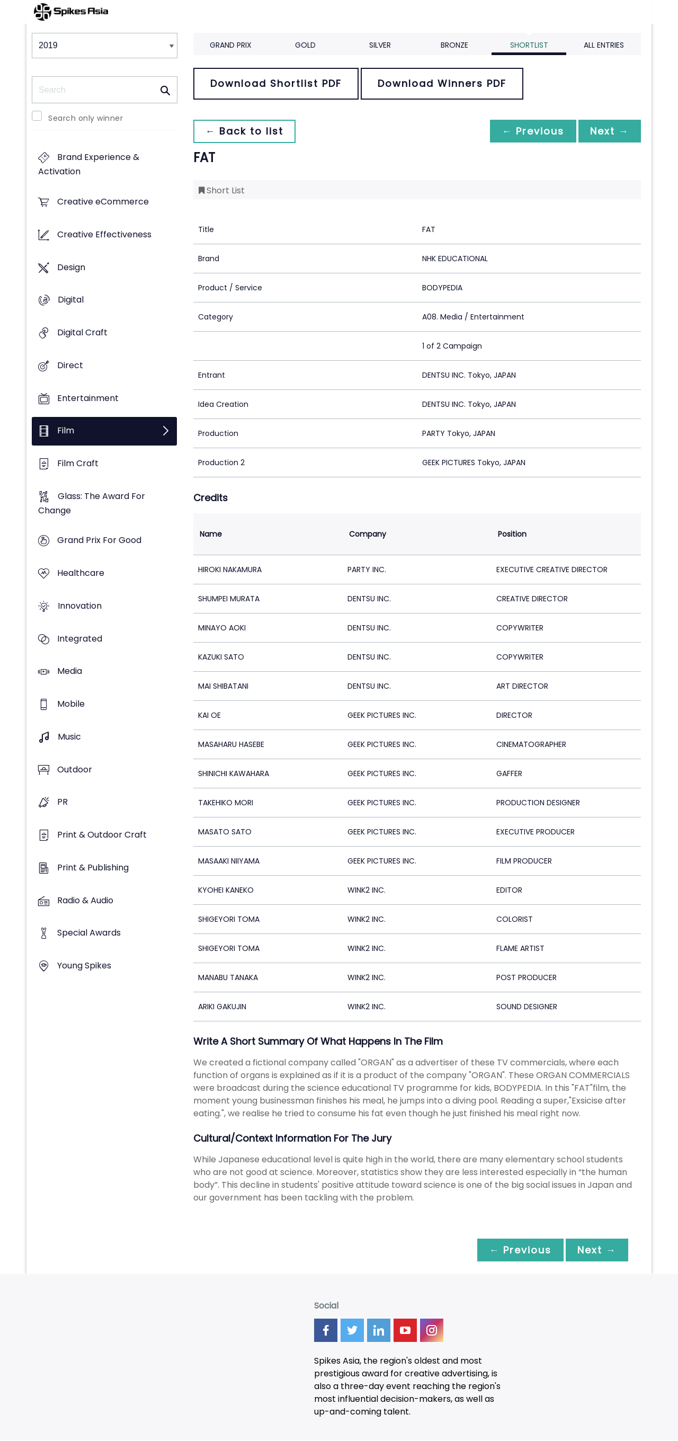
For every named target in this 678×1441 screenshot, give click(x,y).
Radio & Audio (85, 900)
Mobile (71, 704)
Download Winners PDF (442, 83)
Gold (305, 45)
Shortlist (529, 45)
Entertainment (88, 398)
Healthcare (80, 573)
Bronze (454, 45)
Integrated (79, 639)
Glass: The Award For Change (91, 503)
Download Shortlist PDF (276, 83)
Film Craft (78, 463)
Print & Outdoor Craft (102, 835)
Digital (71, 300)
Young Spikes (84, 965)
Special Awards (89, 933)
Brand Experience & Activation (88, 165)
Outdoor (74, 769)
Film (65, 431)
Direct (70, 365)
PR (62, 802)
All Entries (604, 45)
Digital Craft (82, 332)
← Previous (530, 131)
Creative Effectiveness (104, 234)
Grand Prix (231, 45)
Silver (380, 45)
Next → (608, 131)
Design (71, 267)
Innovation (80, 606)
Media (69, 671)
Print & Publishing (93, 867)
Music (69, 737)
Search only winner (85, 118)
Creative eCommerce (103, 202)
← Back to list (245, 131)
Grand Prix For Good (99, 541)
